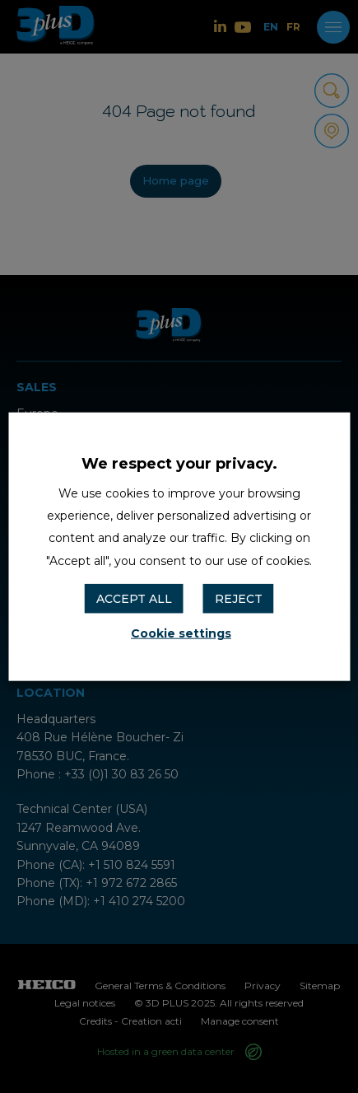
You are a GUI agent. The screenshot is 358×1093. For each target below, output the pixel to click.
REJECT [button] (239, 598)
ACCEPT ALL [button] (134, 598)
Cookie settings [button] (181, 633)
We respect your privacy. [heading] (179, 463)
